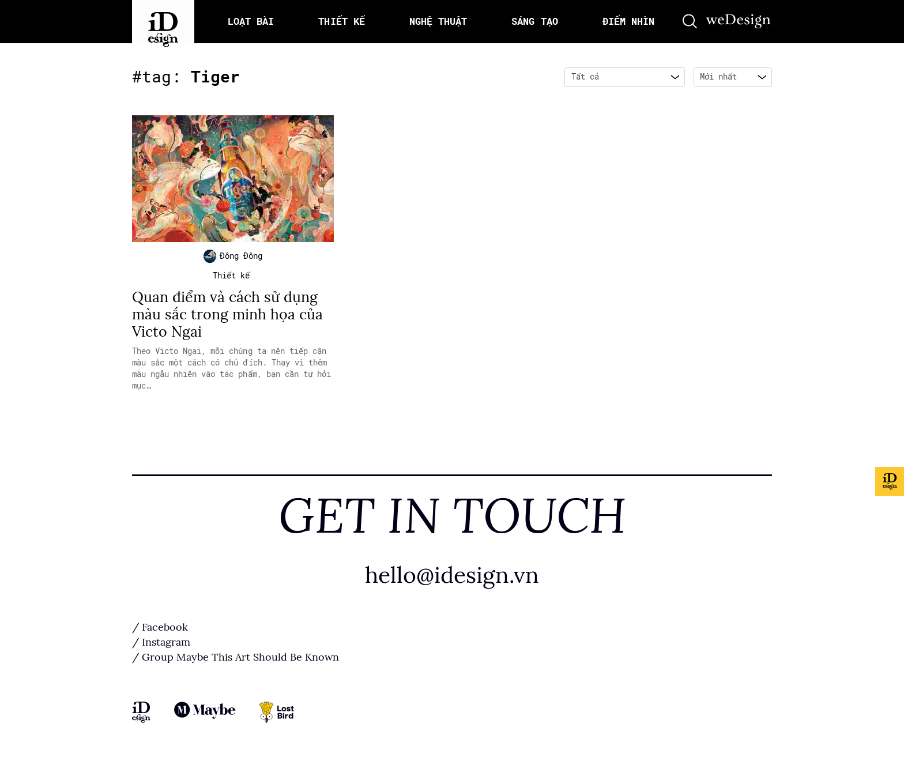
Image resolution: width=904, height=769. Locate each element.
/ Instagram (161, 645)
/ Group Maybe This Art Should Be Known (235, 660)
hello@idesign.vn (452, 577)
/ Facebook (160, 630)
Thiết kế (231, 277)
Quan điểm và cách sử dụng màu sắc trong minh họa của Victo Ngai (227, 317)
